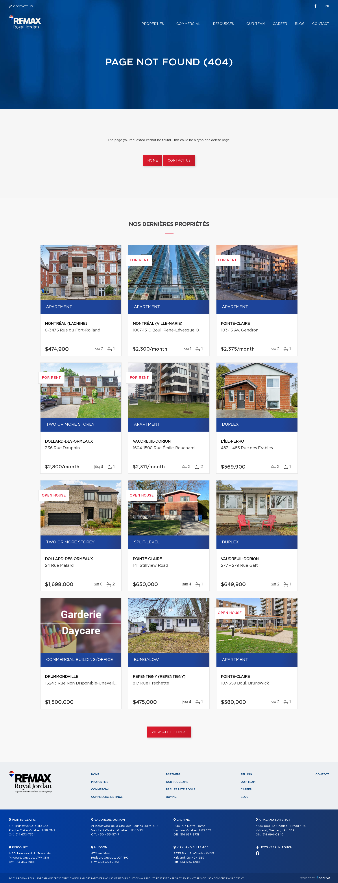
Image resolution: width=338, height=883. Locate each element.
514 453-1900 (25, 862)
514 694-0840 (273, 834)
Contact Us (23, 6)
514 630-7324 (25, 834)
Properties (153, 24)
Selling (246, 774)
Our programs (177, 782)
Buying (171, 797)
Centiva (323, 877)
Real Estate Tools (180, 789)
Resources (223, 24)
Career (280, 24)
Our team (255, 24)
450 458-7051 (108, 862)
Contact (320, 24)
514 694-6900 (190, 862)
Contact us (179, 160)
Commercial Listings (107, 797)
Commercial (188, 24)
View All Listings (169, 732)
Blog (300, 24)
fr (327, 6)
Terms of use (202, 878)
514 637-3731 (189, 834)
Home (152, 160)
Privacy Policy (181, 878)
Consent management (229, 878)
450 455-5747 (108, 834)
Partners (173, 774)
